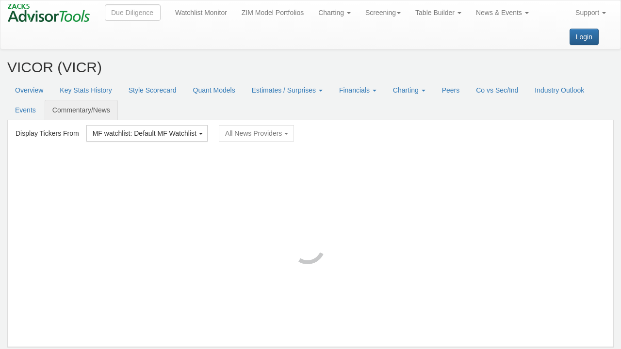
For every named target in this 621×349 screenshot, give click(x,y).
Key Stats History (86, 90)
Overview (29, 90)
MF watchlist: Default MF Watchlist (148, 133)
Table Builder (438, 12)
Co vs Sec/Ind (497, 90)
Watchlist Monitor (201, 12)
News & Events (502, 12)
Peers (451, 90)
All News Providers (256, 133)
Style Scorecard (153, 90)
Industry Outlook (559, 90)
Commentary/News (81, 110)
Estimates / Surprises (287, 90)
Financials (357, 90)
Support (590, 12)
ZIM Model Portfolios (273, 12)
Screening (383, 12)
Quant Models (214, 90)
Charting (334, 12)
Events (25, 110)
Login (584, 37)
